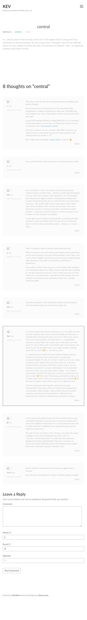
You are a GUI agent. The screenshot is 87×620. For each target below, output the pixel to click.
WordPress (16, 595)
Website (7, 555)
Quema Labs (43, 595)
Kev (7, 6)
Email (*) (7, 544)
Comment (7, 504)
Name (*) (7, 532)
